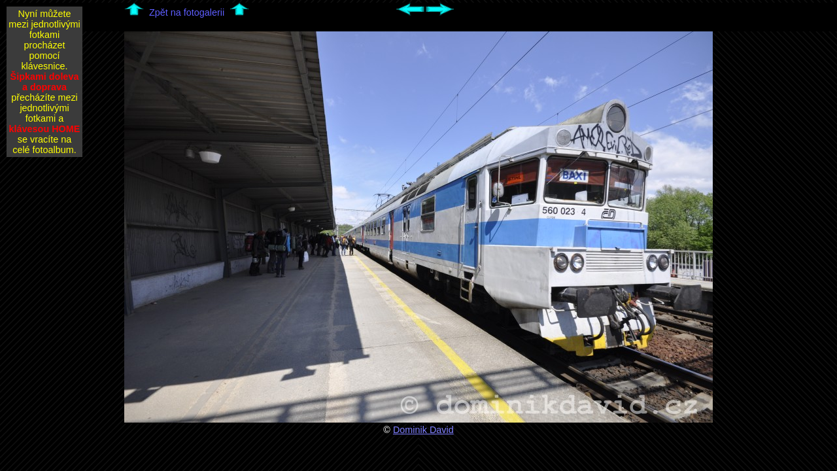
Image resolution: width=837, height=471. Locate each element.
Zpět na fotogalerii (186, 12)
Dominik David (423, 430)
